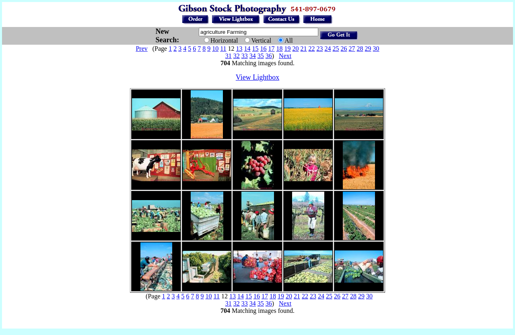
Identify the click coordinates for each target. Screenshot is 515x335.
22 (312, 48)
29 (368, 48)
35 (261, 55)
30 (376, 48)
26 (344, 48)
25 (336, 48)
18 (279, 48)
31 (228, 55)
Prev (141, 48)
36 (269, 55)
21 (304, 48)
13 (239, 48)
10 (215, 48)
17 (271, 48)
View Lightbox (257, 77)
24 (328, 48)
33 (244, 55)
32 (236, 55)
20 (296, 48)
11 (223, 48)
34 (252, 55)
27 (352, 48)
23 (320, 48)
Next (285, 55)
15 (255, 48)
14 (247, 48)
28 (360, 48)
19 (287, 48)
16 (263, 48)
